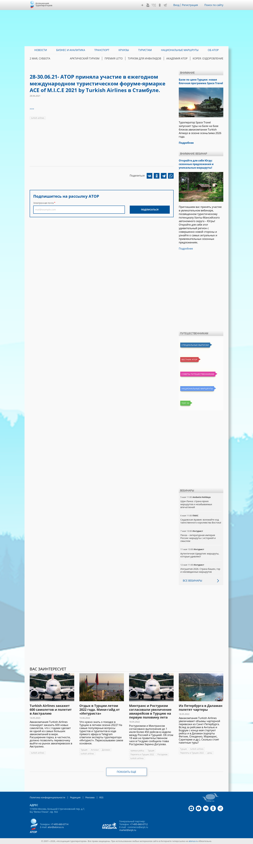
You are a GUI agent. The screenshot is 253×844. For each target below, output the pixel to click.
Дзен (142, 5)
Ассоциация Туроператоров (43, 4)
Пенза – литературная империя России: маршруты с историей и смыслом (198, 538)
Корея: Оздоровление (208, 58)
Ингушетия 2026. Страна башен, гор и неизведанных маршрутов (200, 570)
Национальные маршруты (197, 388)
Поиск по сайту (213, 5)
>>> (32, 109)
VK (154, 5)
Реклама (90, 797)
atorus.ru (193, 841)
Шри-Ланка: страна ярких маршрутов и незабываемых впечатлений (196, 504)
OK (159, 5)
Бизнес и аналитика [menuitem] (70, 50)
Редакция (75, 797)
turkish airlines (37, 118)
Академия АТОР (177, 58)
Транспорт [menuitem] (101, 50)
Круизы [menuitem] (124, 50)
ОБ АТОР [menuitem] (213, 50)
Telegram (165, 5)
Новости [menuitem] (40, 50)
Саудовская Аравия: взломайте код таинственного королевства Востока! (200, 521)
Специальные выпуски (195, 345)
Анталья (95, 749)
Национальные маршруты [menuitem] (180, 50)
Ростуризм (162, 754)
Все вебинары (192, 580)
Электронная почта (43, 202)
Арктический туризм (84, 58)
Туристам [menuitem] (145, 50)
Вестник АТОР (189, 359)
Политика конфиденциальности (47, 797)
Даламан (106, 749)
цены (209, 752)
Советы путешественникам (198, 374)
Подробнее (186, 248)
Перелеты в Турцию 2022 (142, 754)
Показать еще (126, 772)
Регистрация (190, 5)
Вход (176, 5)
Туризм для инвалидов (144, 58)
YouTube (147, 5)
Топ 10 (185, 403)
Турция (84, 749)
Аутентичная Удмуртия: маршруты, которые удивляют (199, 555)
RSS (101, 797)
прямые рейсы (137, 750)
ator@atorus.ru (56, 827)
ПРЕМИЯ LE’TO (114, 58)
